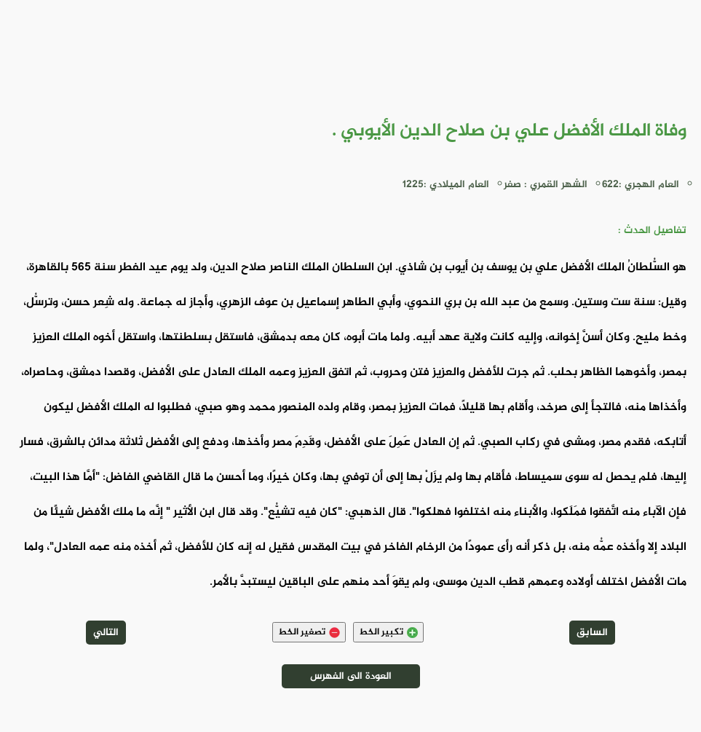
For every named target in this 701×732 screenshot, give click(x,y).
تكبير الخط (388, 632)
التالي (106, 632)
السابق (592, 632)
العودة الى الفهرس (351, 676)
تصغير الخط (309, 632)
